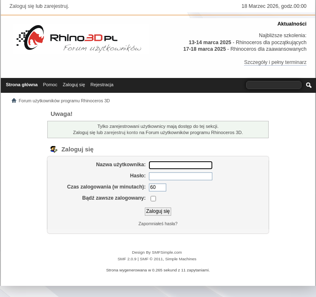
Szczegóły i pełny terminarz (275, 62)
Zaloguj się (21, 6)
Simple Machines (180, 259)
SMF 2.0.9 (127, 259)
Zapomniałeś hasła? (158, 223)
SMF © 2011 (151, 259)
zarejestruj (56, 6)
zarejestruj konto (121, 132)
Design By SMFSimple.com (157, 252)
